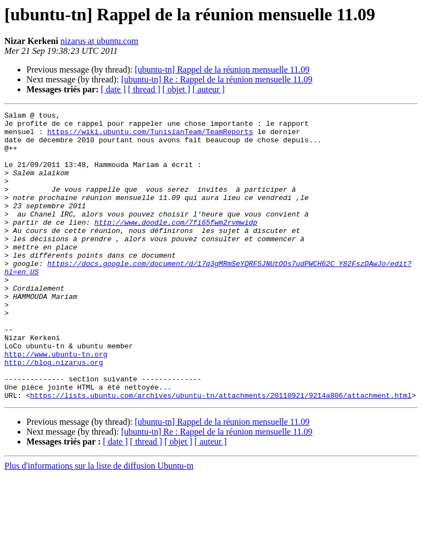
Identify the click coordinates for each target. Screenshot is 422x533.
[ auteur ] (208, 89)
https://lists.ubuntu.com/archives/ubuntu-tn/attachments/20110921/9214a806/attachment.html (221, 453)
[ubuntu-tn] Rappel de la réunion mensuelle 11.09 (222, 69)
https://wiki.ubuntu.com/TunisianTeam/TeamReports (150, 136)
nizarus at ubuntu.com (99, 41)
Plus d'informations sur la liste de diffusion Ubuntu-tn (98, 523)
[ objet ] (176, 89)
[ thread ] (144, 89)
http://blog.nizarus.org (53, 413)
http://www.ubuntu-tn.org (55, 403)
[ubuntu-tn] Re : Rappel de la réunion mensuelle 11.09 (216, 79)
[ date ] (113, 89)
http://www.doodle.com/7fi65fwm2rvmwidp (176, 245)
